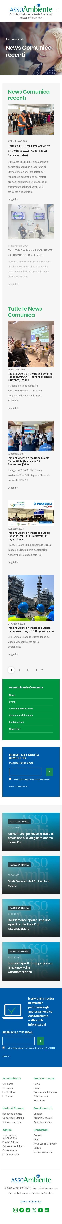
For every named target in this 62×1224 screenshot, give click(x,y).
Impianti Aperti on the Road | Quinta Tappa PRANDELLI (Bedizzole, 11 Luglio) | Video (29, 536)
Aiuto (36, 1139)
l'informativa (23, 779)
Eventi (12, 702)
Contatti (38, 1135)
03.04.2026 (13, 827)
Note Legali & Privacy (45, 1144)
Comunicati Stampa (13, 1118)
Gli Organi (7, 1088)
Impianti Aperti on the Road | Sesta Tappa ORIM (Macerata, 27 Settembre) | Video (28, 461)
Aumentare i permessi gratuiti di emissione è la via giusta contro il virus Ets (30, 838)
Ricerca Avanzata (43, 1152)
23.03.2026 (13, 957)
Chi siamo (7, 1084)
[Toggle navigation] (58, 10)
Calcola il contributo (13, 1146)
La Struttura (8, 1092)
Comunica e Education (21, 715)
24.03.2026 (13, 914)
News (12, 695)
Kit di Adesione (10, 1154)
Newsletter (15, 729)
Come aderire (9, 1150)
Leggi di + (13, 199)
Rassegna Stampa (19, 821)
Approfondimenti (43, 1122)
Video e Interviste (11, 1122)
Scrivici (37, 1148)
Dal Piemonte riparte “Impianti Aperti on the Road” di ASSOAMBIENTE (29, 924)
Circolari (38, 1114)
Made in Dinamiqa (31, 1201)
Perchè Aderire (10, 1142)
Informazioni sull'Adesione (9, 1136)
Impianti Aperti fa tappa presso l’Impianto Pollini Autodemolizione (30, 967)
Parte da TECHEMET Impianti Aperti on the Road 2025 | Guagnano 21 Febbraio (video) (29, 150)
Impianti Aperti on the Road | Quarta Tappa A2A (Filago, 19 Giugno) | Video (31, 629)
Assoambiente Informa (21, 708)
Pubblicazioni (16, 722)
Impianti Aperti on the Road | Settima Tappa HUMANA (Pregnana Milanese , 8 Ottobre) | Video (31, 377)
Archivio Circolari (43, 1118)
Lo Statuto (8, 1096)
